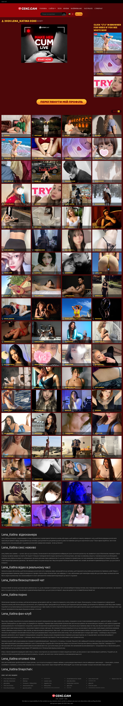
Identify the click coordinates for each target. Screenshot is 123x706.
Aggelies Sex (48, 683)
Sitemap (25, 681)
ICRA (65, 699)
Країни (66, 8)
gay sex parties (27, 688)
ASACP (61, 699)
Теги (59, 8)
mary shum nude (93, 678)
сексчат (4, 1)
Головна (43, 8)
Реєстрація (79, 14)
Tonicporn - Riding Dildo (30, 683)
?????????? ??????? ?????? (97, 688)
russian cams (48, 681)
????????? (47, 678)
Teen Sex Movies (8, 685)
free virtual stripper (9, 688)
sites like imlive (71, 681)
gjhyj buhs (26, 678)
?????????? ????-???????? (51, 688)
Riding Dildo (47, 685)
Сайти (51, 8)
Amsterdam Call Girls (73, 683)
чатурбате (88, 8)
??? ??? (69, 688)
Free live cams (93, 685)
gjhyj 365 (69, 685)
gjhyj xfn (91, 683)
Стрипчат (98, 8)
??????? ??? (92, 681)
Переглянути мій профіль (61, 102)
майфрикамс (76, 8)
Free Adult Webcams (9, 678)
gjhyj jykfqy (7, 683)
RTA (57, 699)
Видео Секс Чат (117, 678)
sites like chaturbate (9, 681)
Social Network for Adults (74, 678)
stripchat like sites (28, 685)
